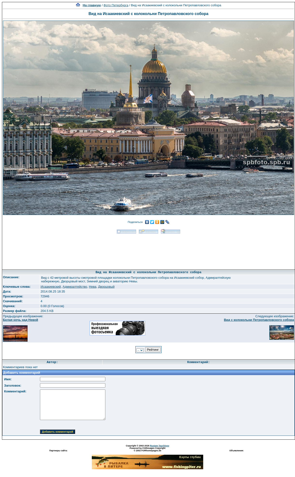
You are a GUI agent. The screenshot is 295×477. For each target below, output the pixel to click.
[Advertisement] (148, 250)
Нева (92, 286)
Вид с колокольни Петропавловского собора (259, 320)
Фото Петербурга (115, 5)
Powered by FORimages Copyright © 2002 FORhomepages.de (147, 449)
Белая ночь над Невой (20, 320)
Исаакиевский (50, 286)
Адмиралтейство (75, 286)
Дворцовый (106, 286)
